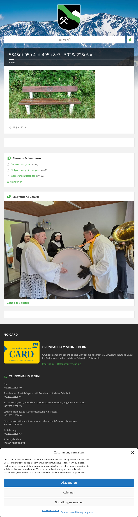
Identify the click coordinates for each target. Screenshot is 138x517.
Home (12, 62)
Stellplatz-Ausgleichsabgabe (25, 170)
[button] (132, 452)
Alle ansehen (14, 181)
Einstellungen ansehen (69, 502)
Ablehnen (69, 492)
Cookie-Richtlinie (50, 510)
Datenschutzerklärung (72, 512)
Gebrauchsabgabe (20, 164)
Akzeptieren (69, 482)
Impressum (90, 512)
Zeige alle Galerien (18, 302)
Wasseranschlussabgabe (24, 175)
